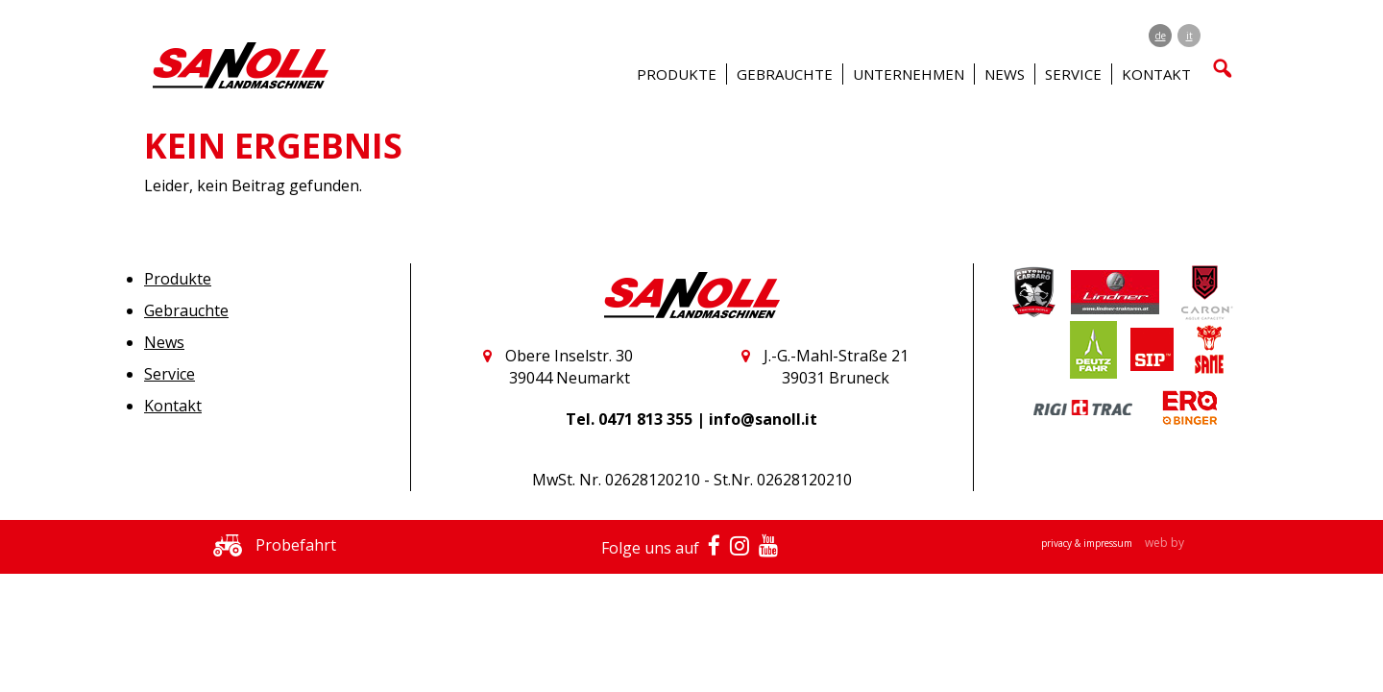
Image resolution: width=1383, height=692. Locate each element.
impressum (1109, 543)
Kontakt (173, 405)
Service (169, 373)
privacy (1058, 543)
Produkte (177, 278)
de (1160, 35)
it (1189, 35)
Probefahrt (270, 545)
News (1004, 74)
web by (1164, 542)
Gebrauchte (186, 310)
